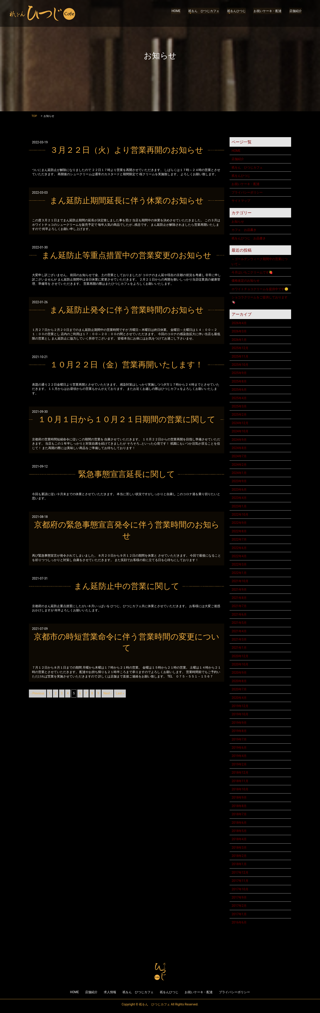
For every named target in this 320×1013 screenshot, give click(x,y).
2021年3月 (239, 639)
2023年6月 (239, 489)
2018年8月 (239, 806)
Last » (120, 693)
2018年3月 (239, 847)
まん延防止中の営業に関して (126, 586)
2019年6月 (239, 747)
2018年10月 (240, 789)
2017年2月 (239, 905)
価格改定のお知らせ (246, 280)
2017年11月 (240, 881)
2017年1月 (239, 914)
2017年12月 (240, 872)
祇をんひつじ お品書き (249, 238)
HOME (177, 13)
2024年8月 (239, 448)
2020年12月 (240, 656)
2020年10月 (240, 664)
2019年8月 (239, 731)
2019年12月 (240, 706)
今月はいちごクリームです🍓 (252, 272)
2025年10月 (240, 364)
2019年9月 (239, 722)
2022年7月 (239, 539)
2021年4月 (239, 631)
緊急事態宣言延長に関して (126, 474)
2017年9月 (239, 897)
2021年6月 (239, 614)
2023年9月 (239, 481)
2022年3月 (239, 564)
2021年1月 (239, 647)
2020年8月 (239, 681)
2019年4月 (239, 756)
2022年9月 (239, 523)
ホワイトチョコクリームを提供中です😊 (260, 289)
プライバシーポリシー (247, 192)
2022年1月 (239, 573)
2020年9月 (239, 672)
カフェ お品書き (244, 230)
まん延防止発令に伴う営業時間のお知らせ (127, 310)
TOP (34, 116)
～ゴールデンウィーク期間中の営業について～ (260, 261)
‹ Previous (37, 693)
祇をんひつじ (237, 13)
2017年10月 (240, 889)
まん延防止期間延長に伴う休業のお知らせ (127, 200)
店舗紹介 (295, 13)
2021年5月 (239, 622)
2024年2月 (239, 464)
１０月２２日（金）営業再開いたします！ (126, 364)
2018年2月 (239, 856)
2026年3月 (239, 331)
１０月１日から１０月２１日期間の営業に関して (126, 419)
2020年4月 (239, 698)
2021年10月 (240, 581)
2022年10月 (240, 514)
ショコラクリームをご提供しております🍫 (260, 299)
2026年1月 (239, 340)
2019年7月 (239, 739)
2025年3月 (239, 406)
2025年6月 (239, 389)
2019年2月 (239, 764)
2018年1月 (239, 864)
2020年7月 (239, 689)
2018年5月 (239, 831)
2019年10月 (240, 714)
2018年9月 (239, 797)
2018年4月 (239, 839)
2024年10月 (240, 431)
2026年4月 (239, 323)
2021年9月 (239, 589)
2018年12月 (240, 772)
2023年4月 (239, 498)
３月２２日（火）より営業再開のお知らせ (126, 150)
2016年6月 (239, 922)
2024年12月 (240, 423)
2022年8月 (239, 531)
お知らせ (238, 221)
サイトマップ (241, 200)
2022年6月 (239, 548)
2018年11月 (240, 781)
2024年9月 (239, 439)
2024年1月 (239, 473)
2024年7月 (239, 456)
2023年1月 (239, 506)
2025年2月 (239, 414)
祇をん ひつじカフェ (204, 13)
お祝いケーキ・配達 (268, 13)
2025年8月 (239, 381)
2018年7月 (239, 814)
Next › (107, 693)
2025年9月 (239, 373)
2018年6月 (239, 822)
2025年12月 (240, 348)
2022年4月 (239, 556)
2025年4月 (239, 398)
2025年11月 (240, 356)
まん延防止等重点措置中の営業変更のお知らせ (126, 255)
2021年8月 (239, 598)
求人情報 (110, 992)
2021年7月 (239, 606)
